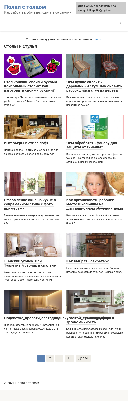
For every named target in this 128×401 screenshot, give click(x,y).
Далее (83, 358)
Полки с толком (25, 7)
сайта (97, 39)
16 (69, 358)
